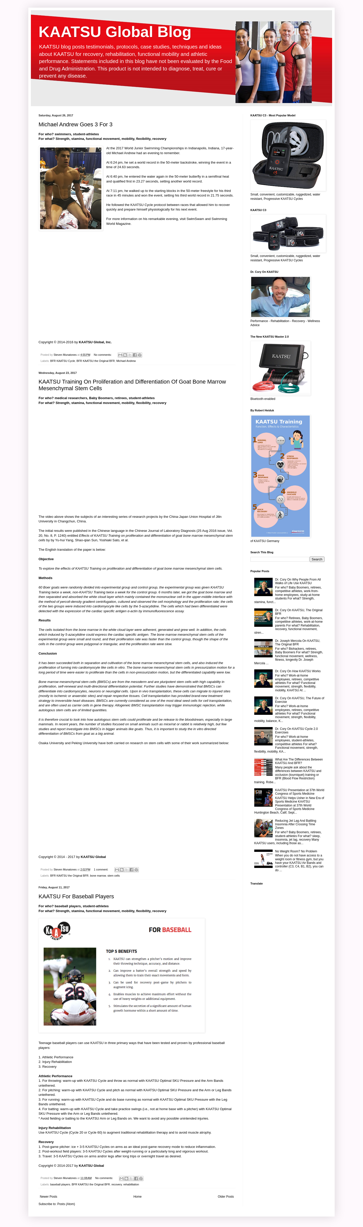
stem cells (113, 875)
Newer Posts (48, 1196)
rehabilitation (131, 1184)
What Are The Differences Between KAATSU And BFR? (299, 761)
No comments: (103, 354)
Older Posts (226, 1196)
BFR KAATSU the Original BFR (96, 360)
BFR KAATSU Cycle (62, 360)
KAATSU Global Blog (115, 31)
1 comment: (101, 869)
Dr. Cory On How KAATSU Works (298, 671)
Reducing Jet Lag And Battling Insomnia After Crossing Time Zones (295, 824)
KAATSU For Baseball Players (76, 896)
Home (138, 1196)
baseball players (60, 1184)
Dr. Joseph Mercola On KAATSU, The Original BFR (297, 642)
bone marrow (98, 875)
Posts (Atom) (66, 1204)
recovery (117, 1184)
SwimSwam (195, 219)
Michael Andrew (123, 153)
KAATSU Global (93, 857)
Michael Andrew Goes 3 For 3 (76, 124)
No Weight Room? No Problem (296, 851)
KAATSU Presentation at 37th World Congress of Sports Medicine (299, 791)
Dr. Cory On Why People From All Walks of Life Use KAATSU (298, 581)
